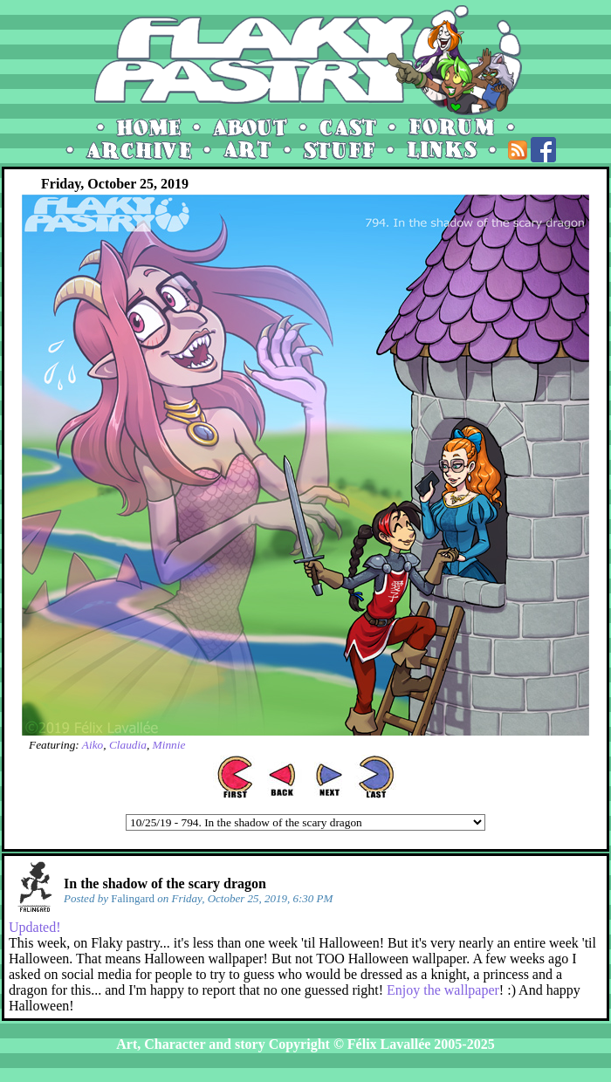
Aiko (92, 744)
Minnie (169, 744)
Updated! (35, 927)
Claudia (128, 744)
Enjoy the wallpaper (443, 990)
